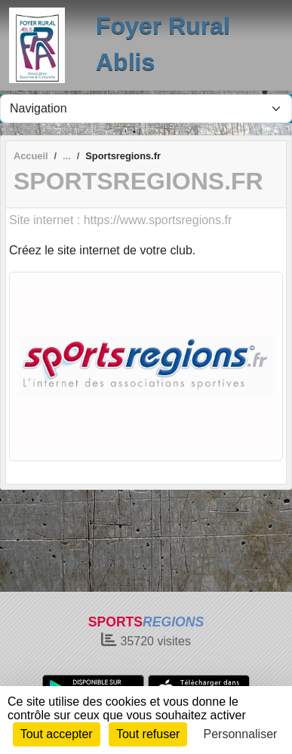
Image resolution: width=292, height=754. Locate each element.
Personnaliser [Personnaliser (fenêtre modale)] (241, 734)
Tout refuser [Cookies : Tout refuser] (148, 734)
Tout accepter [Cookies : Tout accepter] (56, 734)
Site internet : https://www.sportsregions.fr (120, 220)
